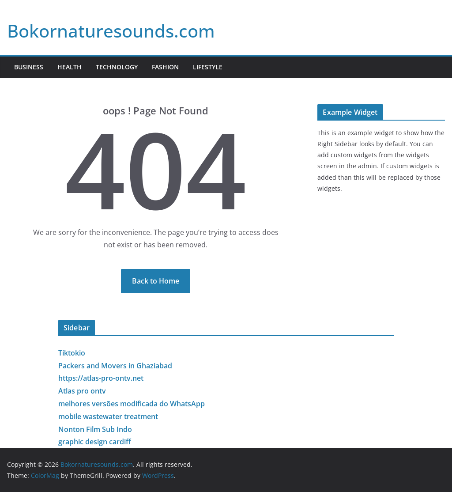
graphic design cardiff (94, 442)
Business (28, 67)
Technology (117, 67)
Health (69, 67)
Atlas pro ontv (82, 391)
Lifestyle (207, 67)
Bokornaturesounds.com (111, 31)
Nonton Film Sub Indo (95, 429)
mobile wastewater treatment (108, 416)
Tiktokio (71, 353)
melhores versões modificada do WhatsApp (131, 404)
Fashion (165, 67)
